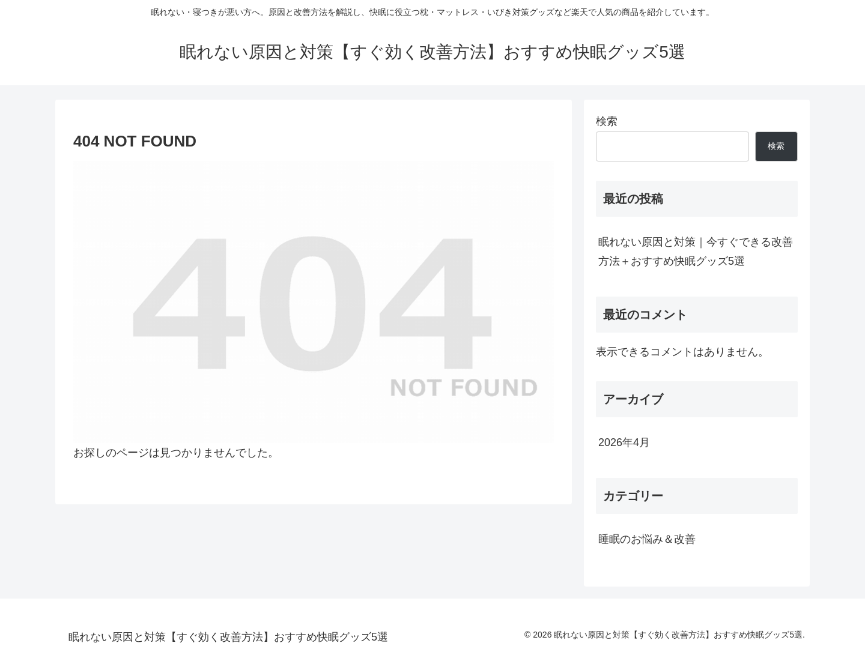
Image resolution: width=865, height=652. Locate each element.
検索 (607, 121)
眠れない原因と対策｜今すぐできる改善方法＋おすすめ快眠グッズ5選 (695, 251)
